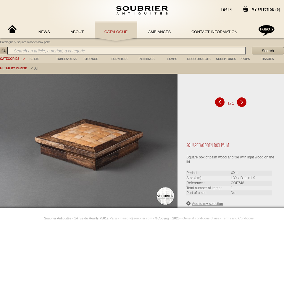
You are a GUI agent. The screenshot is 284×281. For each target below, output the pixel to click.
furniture (120, 59)
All (36, 68)
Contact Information (214, 32)
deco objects (199, 59)
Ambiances (159, 32)
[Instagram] (40, 218)
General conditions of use (201, 218)
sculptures (226, 59)
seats (34, 59)
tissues (267, 59)
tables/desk (66, 59)
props (245, 59)
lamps (172, 59)
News (44, 32)
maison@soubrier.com (136, 218)
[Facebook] (33, 218)
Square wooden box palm (33, 42)
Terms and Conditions (238, 218)
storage (91, 59)
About (77, 32)
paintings (147, 59)
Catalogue (116, 32)
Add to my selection (204, 203)
